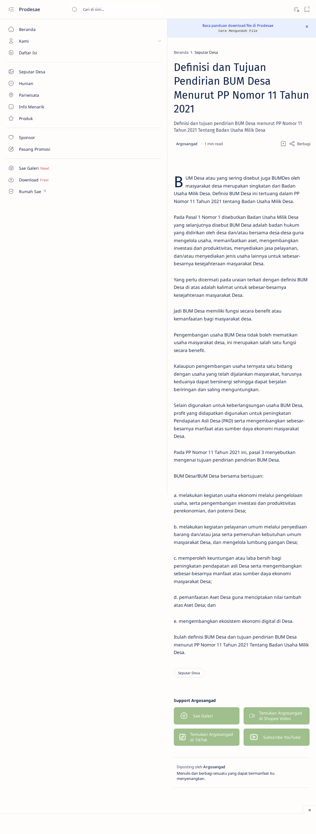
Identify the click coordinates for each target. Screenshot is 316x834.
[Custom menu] (33, 168)
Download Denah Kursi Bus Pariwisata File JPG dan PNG (272, 281)
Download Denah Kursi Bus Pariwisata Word (272, 204)
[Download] (291, 67)
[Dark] (296, 9)
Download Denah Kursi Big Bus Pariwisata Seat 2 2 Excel (273, 230)
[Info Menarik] (291, 96)
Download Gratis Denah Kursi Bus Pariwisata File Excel (274, 255)
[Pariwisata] (252, 111)
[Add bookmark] (196, 130)
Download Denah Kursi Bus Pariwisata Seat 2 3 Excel (272, 179)
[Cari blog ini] (115, 9)
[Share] (212, 130)
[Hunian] (291, 82)
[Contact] (33, 118)
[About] (33, 83)
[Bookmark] (307, 9)
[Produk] (291, 111)
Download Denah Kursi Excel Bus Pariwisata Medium (273, 332)
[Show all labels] (252, 125)
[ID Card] (252, 96)
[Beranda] (33, 29)
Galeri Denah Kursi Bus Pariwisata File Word (267, 358)
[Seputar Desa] (33, 52)
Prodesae (30, 9)
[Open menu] (11, 9)
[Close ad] (309, 810)
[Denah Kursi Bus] (252, 67)
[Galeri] (252, 82)
